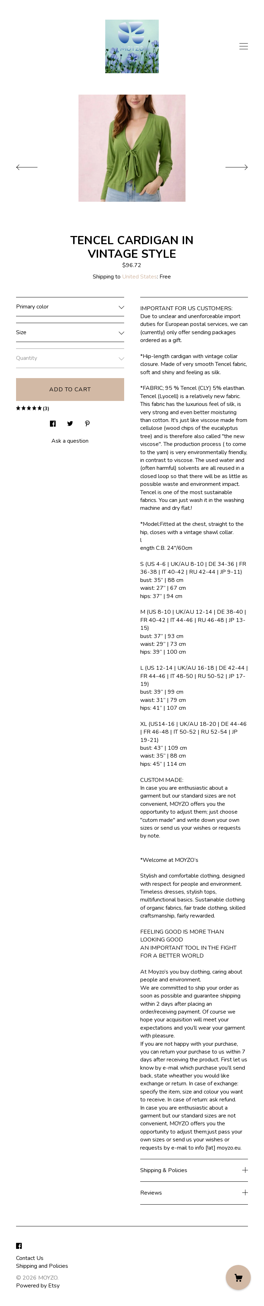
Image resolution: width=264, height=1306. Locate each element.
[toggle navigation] (243, 46)
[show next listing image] (230, 165)
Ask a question (69, 441)
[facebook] (19, 1246)
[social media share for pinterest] (87, 422)
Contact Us (30, 1258)
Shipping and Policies (42, 1266)
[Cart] (238, 1277)
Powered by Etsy (38, 1286)
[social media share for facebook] (53, 422)
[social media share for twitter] (70, 422)
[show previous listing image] (34, 165)
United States (139, 277)
